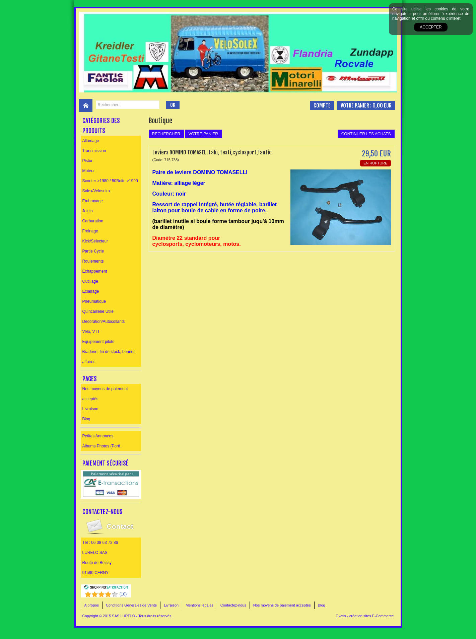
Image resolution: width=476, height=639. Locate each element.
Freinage (90, 231)
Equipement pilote (98, 341)
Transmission (94, 150)
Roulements (93, 261)
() (123, 594)
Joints (87, 211)
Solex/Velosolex (96, 191)
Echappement (94, 271)
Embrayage (92, 201)
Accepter (430, 27)
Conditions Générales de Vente (131, 605)
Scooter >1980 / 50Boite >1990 (110, 181)
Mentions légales (199, 605)
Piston (87, 160)
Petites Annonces (98, 436)
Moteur (88, 170)
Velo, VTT (91, 331)
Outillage (90, 281)
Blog (86, 419)
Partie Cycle (93, 251)
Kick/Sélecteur (95, 241)
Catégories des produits (101, 125)
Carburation (93, 221)
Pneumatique (94, 301)
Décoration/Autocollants (103, 321)
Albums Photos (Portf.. (102, 446)
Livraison (90, 409)
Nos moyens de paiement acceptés (105, 393)
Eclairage (90, 291)
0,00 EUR (382, 105)
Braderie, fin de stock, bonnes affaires (109, 356)
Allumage (90, 140)
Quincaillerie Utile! (98, 311)
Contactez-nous (233, 605)
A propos (91, 605)
